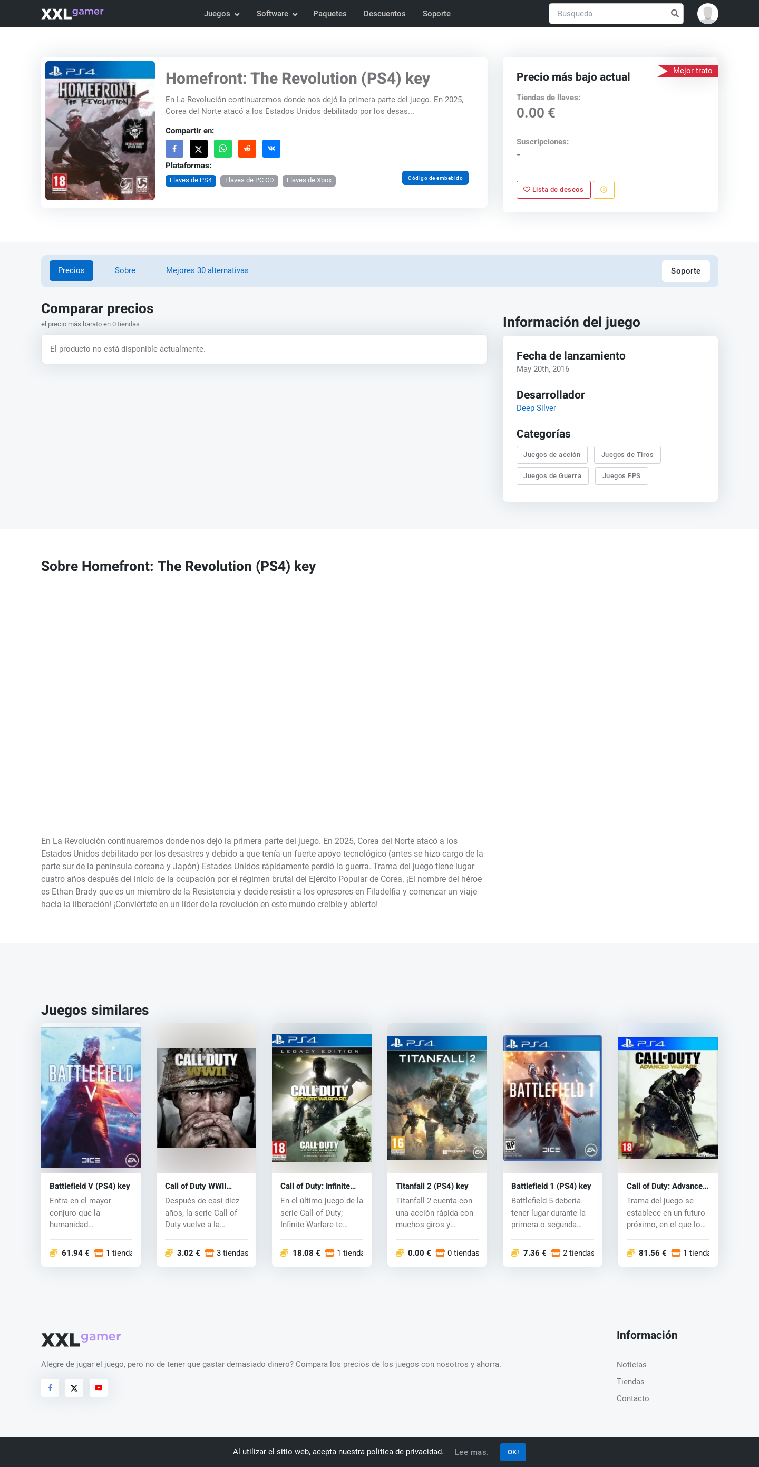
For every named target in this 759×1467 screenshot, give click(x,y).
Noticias (632, 1364)
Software (277, 13)
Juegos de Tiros (627, 455)
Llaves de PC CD (249, 180)
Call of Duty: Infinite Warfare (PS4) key (315, 1186)
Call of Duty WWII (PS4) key (195, 1186)
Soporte (437, 13)
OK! (513, 1452)
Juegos (221, 13)
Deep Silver (536, 408)
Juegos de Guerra (553, 476)
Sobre (125, 270)
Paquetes (330, 13)
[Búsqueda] (616, 14)
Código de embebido (435, 178)
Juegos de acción (552, 455)
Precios (71, 270)
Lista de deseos (554, 189)
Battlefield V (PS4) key (90, 1186)
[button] (707, 13)
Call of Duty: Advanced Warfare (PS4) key (667, 1186)
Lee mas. (472, 1452)
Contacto (633, 1398)
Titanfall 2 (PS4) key (432, 1186)
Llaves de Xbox (309, 180)
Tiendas (631, 1381)
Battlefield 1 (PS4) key (551, 1186)
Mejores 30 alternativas (207, 270)
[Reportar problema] (604, 190)
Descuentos (385, 13)
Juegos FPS (621, 476)
